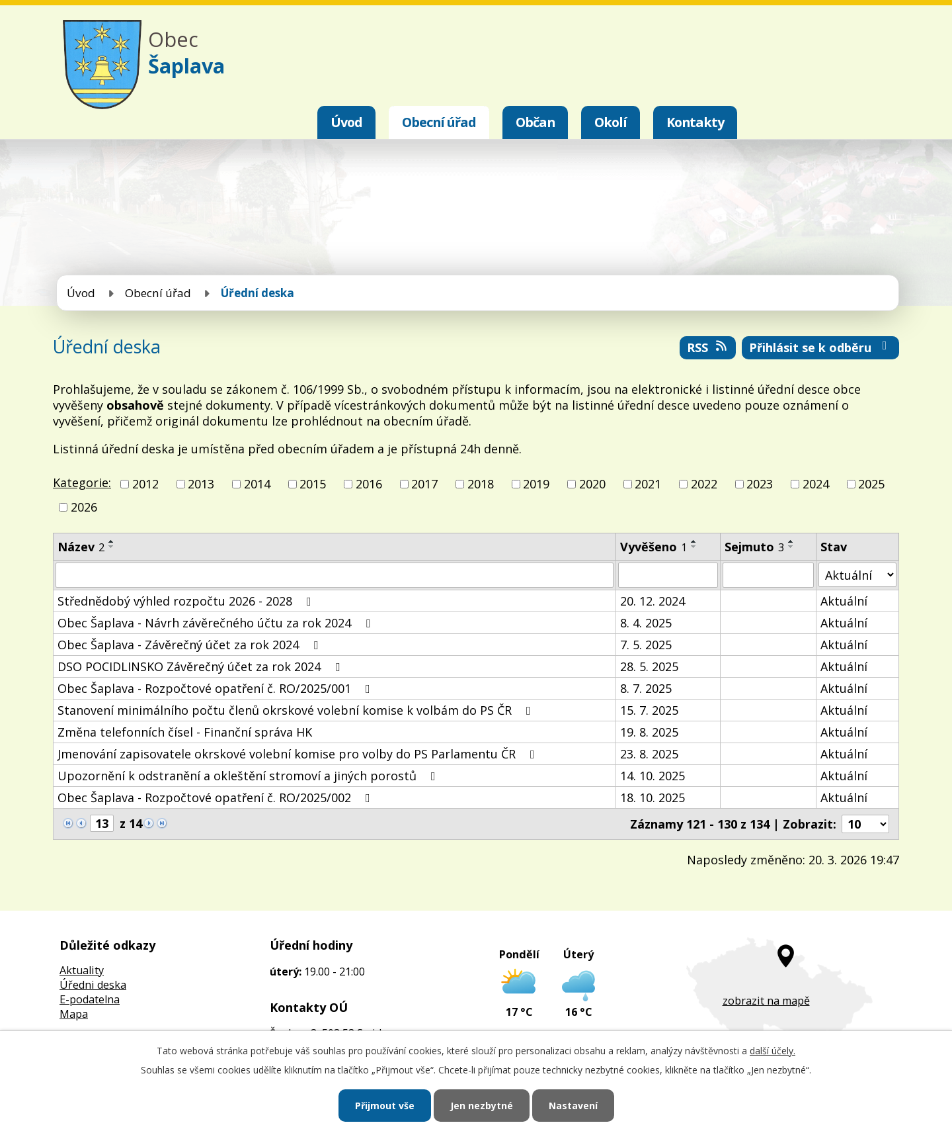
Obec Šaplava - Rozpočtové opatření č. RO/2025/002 (217, 797)
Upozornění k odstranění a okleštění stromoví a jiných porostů (249, 776)
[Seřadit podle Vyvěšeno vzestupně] (694, 541)
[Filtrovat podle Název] (335, 575)
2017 (424, 484)
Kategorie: (82, 482)
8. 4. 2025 (646, 623)
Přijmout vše (385, 1105)
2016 (369, 484)
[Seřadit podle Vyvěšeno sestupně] (694, 546)
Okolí (610, 122)
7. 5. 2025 (646, 645)
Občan (535, 122)
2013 (201, 484)
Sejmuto (754, 547)
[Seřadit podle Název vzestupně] (111, 541)
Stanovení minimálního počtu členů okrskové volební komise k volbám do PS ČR (297, 710)
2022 (704, 484)
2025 (871, 484)
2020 (592, 484)
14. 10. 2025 (652, 776)
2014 (257, 484)
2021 (648, 484)
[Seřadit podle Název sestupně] (111, 546)
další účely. (772, 1050)
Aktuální (843, 601)
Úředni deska (93, 984)
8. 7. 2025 (646, 688)
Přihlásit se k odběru (820, 347)
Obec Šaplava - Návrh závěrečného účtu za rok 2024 (217, 623)
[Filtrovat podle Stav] (857, 575)
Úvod (346, 122)
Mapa (74, 1014)
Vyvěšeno (653, 547)
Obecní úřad (439, 122)
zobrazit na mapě (766, 1000)
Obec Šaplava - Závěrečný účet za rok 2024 (190, 645)
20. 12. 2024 (652, 601)
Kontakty (695, 122)
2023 (759, 484)
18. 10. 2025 (652, 797)
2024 (816, 484)
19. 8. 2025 (649, 732)
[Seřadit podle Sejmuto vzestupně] (791, 541)
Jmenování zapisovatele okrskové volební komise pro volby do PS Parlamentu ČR (299, 754)
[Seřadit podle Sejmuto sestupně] (791, 546)
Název (81, 547)
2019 (536, 484)
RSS (708, 347)
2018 (480, 484)
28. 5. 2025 (649, 666)
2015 (312, 484)
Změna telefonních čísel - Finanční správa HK (185, 732)
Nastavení (573, 1105)
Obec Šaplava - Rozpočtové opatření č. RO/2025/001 (217, 688)
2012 (145, 484)
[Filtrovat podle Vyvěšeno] (668, 575)
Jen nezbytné (481, 1105)
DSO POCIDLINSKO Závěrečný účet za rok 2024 (201, 666)
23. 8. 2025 (649, 754)
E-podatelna (90, 999)
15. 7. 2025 (649, 710)
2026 (84, 507)
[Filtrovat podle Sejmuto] (768, 575)
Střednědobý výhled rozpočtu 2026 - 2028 (187, 601)
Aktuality (82, 970)
